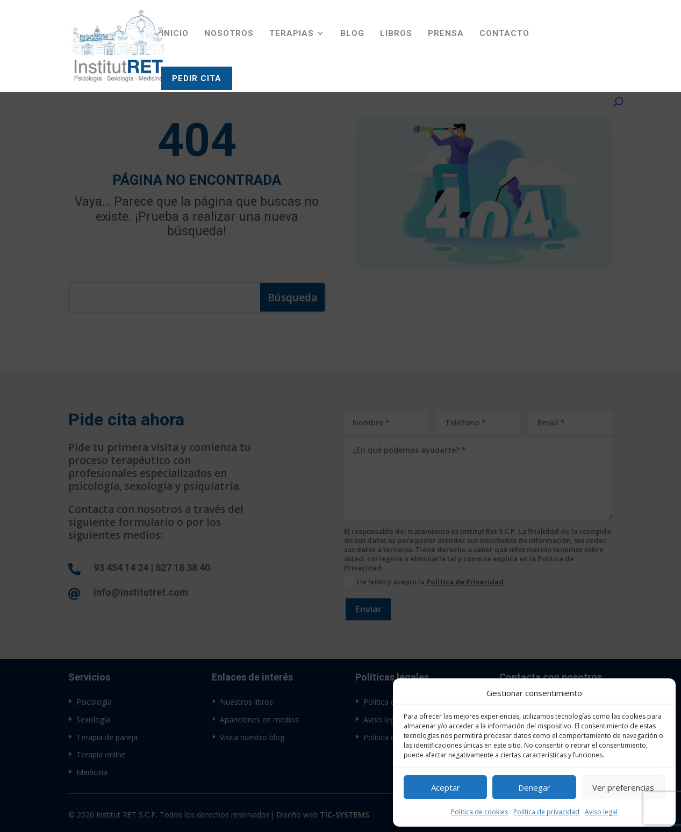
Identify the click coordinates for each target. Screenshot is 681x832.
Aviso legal (601, 811)
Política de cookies (479, 811)
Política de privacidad (546, 811)
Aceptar (445, 787)
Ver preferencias (623, 787)
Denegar (534, 787)
